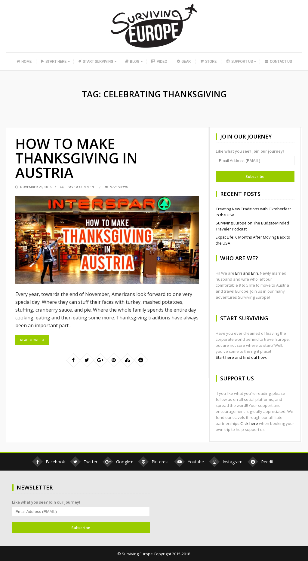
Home (24, 61)
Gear (183, 61)
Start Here (53, 61)
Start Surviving (96, 61)
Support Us (239, 61)
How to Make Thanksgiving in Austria (78, 158)
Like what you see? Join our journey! (250, 151)
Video (159, 61)
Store (208, 61)
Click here (249, 423)
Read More (29, 340)
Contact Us (278, 61)
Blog (132, 61)
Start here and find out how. (241, 357)
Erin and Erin (246, 273)
